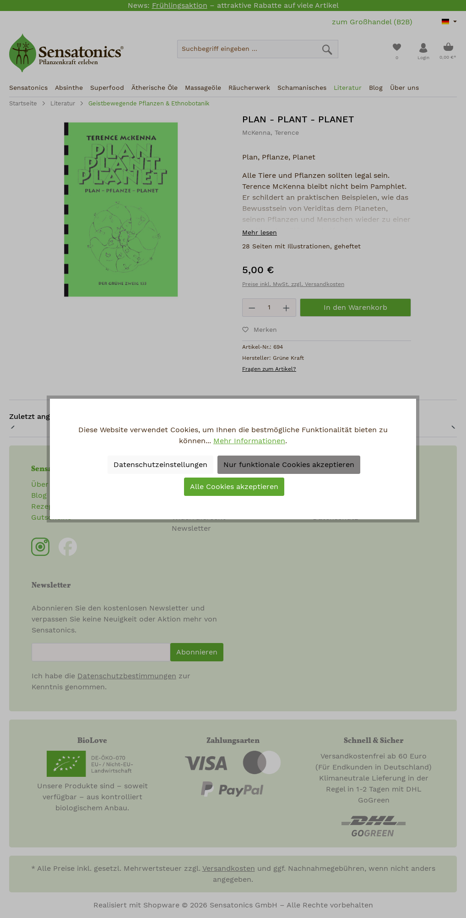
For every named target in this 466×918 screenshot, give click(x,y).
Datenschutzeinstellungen (160, 464)
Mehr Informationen (249, 440)
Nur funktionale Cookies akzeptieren (288, 464)
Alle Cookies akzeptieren (234, 486)
